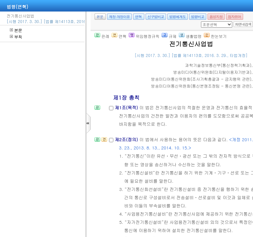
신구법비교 (156, 16)
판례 (102, 36)
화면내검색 (243, 24)
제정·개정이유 (119, 16)
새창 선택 (203, 21)
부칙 (16, 37)
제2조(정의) (127, 139)
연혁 (138, 16)
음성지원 (216, 16)
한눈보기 (215, 36)
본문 (16, 30)
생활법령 (190, 36)
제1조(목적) (127, 107)
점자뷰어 (234, 16)
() (218, 65)
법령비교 (197, 16)
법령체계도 (177, 16)
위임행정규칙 (144, 36)
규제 (169, 36)
